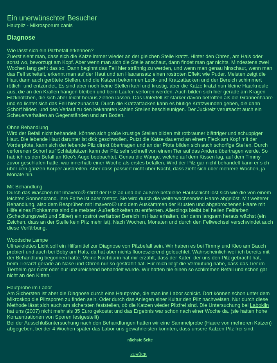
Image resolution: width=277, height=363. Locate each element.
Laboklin (259, 305)
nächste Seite (140, 340)
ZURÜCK (138, 354)
